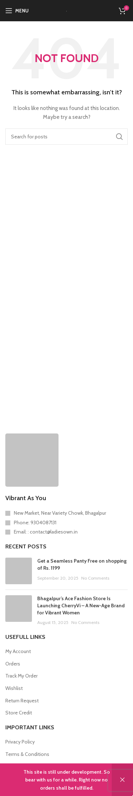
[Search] (66, 136)
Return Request (22, 700)
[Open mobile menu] (17, 11)
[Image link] (32, 459)
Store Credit (18, 712)
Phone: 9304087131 (35, 522)
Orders (12, 663)
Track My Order (21, 676)
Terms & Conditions (27, 754)
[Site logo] (66, 10)
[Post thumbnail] (18, 571)
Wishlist (14, 688)
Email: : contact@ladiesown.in (46, 532)
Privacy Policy (20, 742)
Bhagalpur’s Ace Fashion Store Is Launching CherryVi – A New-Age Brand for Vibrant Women (80, 605)
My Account (18, 651)
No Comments (95, 578)
